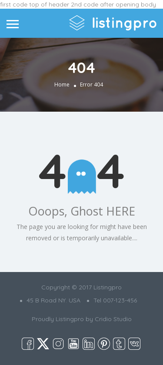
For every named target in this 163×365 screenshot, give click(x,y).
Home (62, 84)
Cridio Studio (113, 319)
